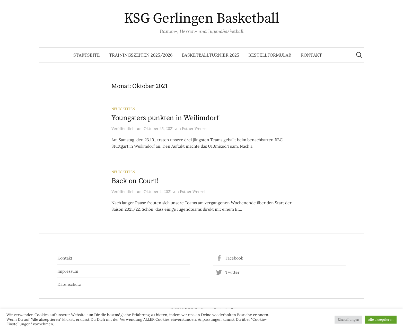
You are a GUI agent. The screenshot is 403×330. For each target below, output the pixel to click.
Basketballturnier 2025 (210, 55)
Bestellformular (269, 55)
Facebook (234, 258)
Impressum (67, 271)
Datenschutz (69, 284)
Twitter (232, 272)
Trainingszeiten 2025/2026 (141, 55)
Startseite (86, 55)
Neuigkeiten (123, 108)
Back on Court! (134, 180)
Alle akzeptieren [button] (380, 319)
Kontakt (311, 55)
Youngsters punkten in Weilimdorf (165, 117)
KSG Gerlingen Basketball (201, 18)
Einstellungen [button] (348, 319)
